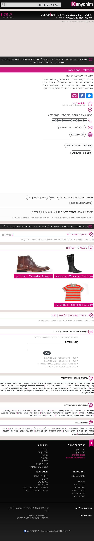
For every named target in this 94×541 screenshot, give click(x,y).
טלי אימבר (4, 413)
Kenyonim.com (47, 531)
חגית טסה (89, 415)
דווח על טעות (79, 484)
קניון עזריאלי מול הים (7, 383)
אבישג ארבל (60, 415)
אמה (48, 410)
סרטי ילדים (43, 484)
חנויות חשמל (73, 428)
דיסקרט (82, 413)
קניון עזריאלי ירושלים (45, 383)
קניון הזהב (9, 386)
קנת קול (78, 410)
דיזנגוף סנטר (20, 508)
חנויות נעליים (48, 428)
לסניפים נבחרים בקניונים (78, 145)
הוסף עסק (80, 452)
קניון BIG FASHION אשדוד (17, 388)
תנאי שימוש (80, 487)
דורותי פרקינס (46, 413)
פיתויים (75, 413)
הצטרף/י (5, 16)
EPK (35, 415)
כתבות (79, 18)
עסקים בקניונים (42, 515)
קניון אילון (26, 383)
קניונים (88, 14)
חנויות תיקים (82, 431)
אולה (20, 413)
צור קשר (81, 481)
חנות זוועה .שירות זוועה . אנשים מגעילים (60, 357)
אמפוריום (90, 410)
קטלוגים (45, 14)
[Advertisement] (74, 174)
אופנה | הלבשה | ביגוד (37, 197)
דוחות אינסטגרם (41, 475)
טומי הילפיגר (16, 410)
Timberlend (50, 212)
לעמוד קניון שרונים (81, 152)
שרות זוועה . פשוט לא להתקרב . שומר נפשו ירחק (57, 363)
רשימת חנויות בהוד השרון (81, 203)
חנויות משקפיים (55, 431)
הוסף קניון (80, 449)
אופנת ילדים (25, 428)
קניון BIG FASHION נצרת (59, 388)
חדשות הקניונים (23, 518)
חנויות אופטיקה (69, 431)
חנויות (79, 14)
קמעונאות (35, 518)
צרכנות (44, 460)
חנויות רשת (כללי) (87, 428)
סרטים (45, 478)
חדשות (88, 18)
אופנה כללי (54, 197)
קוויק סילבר (50, 415)
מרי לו (37, 413)
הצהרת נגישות (78, 490)
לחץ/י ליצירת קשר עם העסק (71, 127)
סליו (72, 410)
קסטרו (67, 410)
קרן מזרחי (13, 413)
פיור (84, 410)
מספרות (6, 431)
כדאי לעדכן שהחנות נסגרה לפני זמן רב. (61, 366)
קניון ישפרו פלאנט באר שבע (68, 390)
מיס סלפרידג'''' (58, 413)
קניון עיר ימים (39, 388)
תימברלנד (36, 212)
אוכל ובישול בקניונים (39, 466)
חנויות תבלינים (41, 431)
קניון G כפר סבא (82, 388)
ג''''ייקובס (68, 413)
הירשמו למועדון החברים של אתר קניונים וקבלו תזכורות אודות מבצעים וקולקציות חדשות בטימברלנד (47, 226)
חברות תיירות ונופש (86, 433)
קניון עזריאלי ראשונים (41, 390)
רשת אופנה (13, 428)
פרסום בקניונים (78, 455)
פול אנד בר (26, 410)
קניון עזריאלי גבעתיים (68, 383)
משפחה (70, 18)
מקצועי (60, 18)
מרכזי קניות (43, 452)
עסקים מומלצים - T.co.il (37, 490)
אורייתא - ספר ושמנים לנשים (35, 487)
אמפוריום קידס (79, 415)
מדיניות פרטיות (78, 493)
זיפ (53, 410)
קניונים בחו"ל (42, 463)
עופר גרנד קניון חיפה (58, 386)
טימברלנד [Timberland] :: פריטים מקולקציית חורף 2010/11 (64, 276)
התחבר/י (11, 16)
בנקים (74, 433)
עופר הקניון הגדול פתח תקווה (33, 386)
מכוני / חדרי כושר (26, 431)
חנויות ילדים (36, 428)
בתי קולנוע (43, 481)
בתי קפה (14, 431)
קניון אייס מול (89, 390)
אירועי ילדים (58, 14)
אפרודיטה (59, 410)
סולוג (30, 415)
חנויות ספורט (61, 428)
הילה (32, 413)
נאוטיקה (42, 415)
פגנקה (26, 413)
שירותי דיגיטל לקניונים (75, 457)
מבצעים (70, 14)
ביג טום (69, 415)
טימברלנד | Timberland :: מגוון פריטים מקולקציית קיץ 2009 (64, 304)
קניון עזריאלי (89, 383)
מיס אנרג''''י (36, 410)
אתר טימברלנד (77, 134)
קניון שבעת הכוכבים (81, 386)
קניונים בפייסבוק (78, 475)
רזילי (43, 410)
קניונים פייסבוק (31, 530)
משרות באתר (79, 496)
